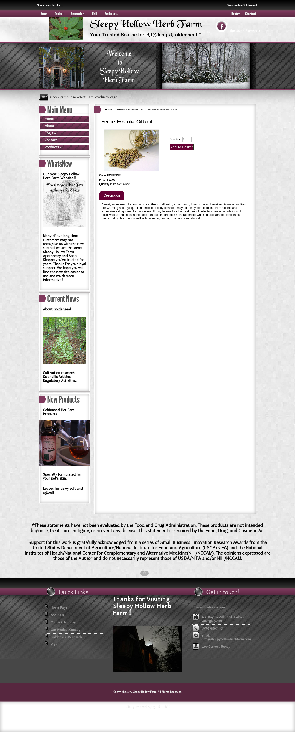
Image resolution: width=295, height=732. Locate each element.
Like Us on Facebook (244, 31)
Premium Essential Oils (130, 109)
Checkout (250, 14)
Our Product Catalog (65, 630)
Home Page (59, 607)
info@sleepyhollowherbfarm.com (226, 639)
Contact (59, 13)
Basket (235, 14)
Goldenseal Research (66, 637)
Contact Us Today (63, 622)
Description (112, 195)
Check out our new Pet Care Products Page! (84, 97)
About (49, 126)
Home (44, 13)
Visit (94, 13)
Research (78, 13)
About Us (57, 615)
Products (111, 13)
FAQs (50, 133)
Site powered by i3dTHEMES (148, 707)
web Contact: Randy (216, 646)
